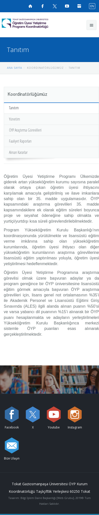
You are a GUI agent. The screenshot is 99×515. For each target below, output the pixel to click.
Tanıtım (14, 108)
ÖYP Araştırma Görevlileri (25, 130)
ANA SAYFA (14, 68)
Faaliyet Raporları (20, 141)
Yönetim (14, 119)
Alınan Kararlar (18, 152)
